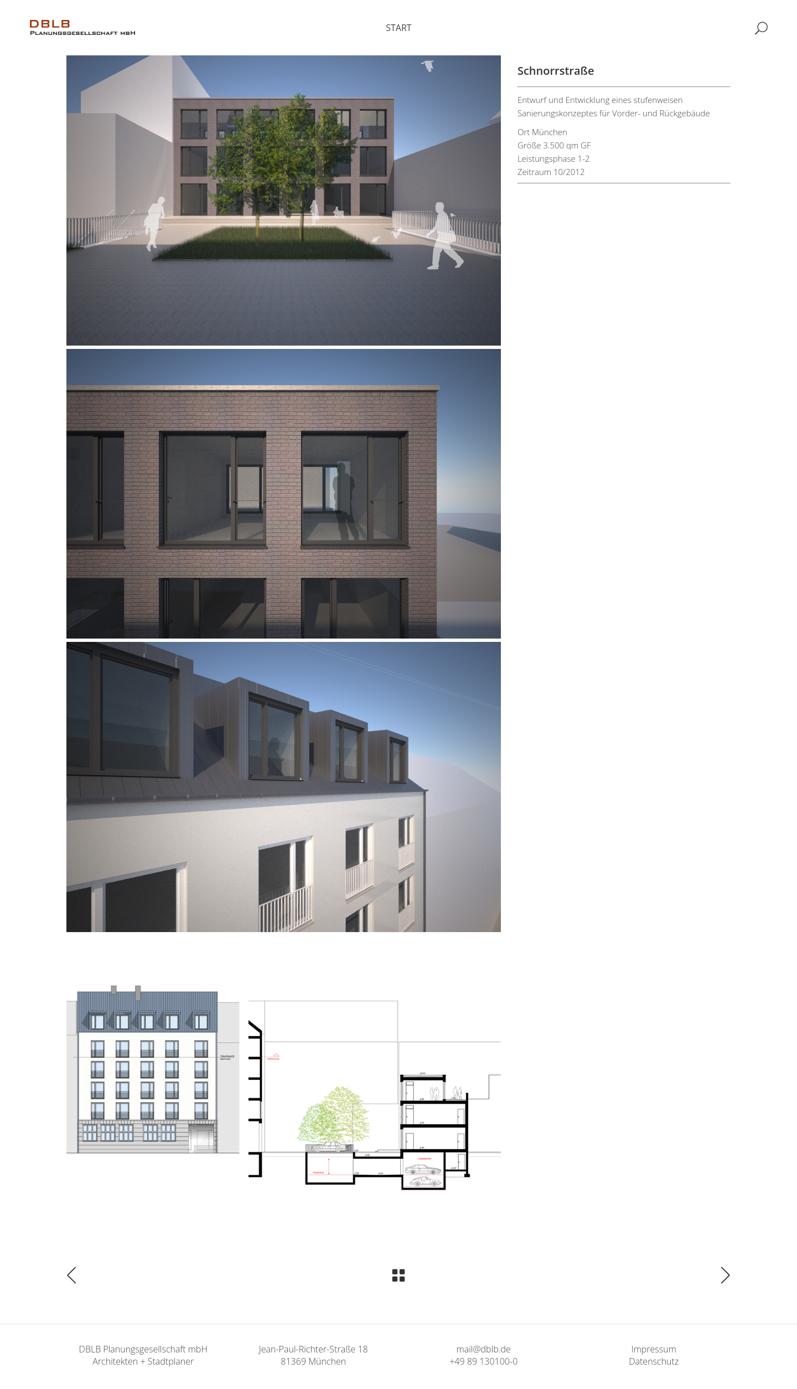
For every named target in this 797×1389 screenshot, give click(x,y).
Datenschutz (654, 1361)
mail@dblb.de (484, 1349)
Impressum (654, 1349)
